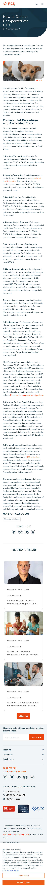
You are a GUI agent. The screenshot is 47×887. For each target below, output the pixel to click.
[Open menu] (42, 4)
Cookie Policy (13, 872)
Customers (8, 755)
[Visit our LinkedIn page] (5, 777)
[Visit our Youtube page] (32, 777)
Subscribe (36, 737)
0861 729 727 (10, 768)
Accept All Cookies (23, 884)
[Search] (36, 3)
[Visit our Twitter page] (19, 777)
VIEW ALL (23, 716)
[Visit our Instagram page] (25, 777)
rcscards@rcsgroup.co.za (14, 771)
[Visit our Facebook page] (12, 777)
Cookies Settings (23, 877)
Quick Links (8, 759)
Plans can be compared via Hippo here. (27, 395)
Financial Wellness (11, 519)
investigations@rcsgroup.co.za (16, 834)
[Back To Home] (9, 4)
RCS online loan (33, 457)
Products (7, 750)
